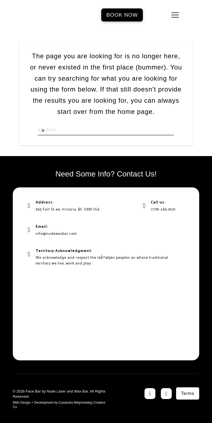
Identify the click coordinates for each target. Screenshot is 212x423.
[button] (175, 15)
